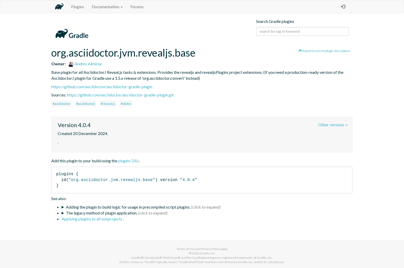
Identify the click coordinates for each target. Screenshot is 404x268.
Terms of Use (185, 249)
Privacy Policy (210, 249)
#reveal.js (108, 104)
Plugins (77, 6)
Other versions (333, 124)
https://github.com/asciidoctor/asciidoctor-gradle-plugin (101, 86)
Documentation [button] (107, 6)
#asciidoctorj (85, 104)
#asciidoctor (61, 104)
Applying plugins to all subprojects (92, 218)
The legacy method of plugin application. (101, 212)
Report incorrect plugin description (324, 51)
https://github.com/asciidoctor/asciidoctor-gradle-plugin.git (120, 94)
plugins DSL (128, 160)
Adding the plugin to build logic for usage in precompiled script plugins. (128, 206)
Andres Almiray (85, 63)
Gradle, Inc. (207, 253)
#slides (126, 104)
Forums (137, 6)
